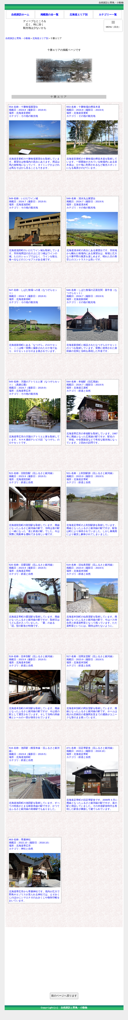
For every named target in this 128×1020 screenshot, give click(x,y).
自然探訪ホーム (20, 14)
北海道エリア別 (79, 14)
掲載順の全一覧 (49, 14)
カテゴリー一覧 (108, 14)
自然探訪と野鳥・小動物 (17, 38)
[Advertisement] (64, 968)
